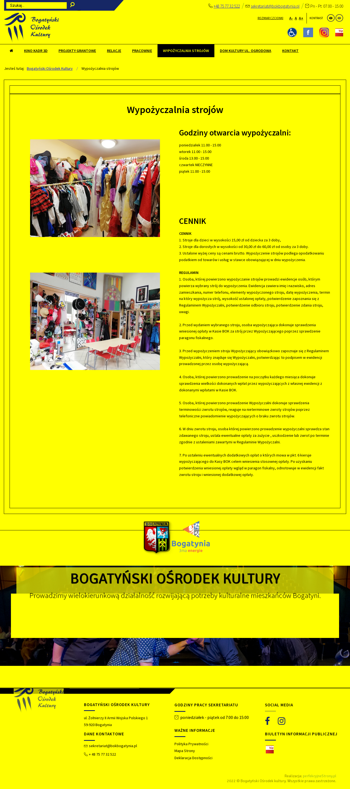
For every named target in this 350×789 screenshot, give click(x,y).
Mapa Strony (184, 750)
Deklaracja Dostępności (193, 757)
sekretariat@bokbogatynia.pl (275, 6)
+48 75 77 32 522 (227, 6)
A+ (301, 18)
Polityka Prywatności (191, 743)
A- (291, 18)
